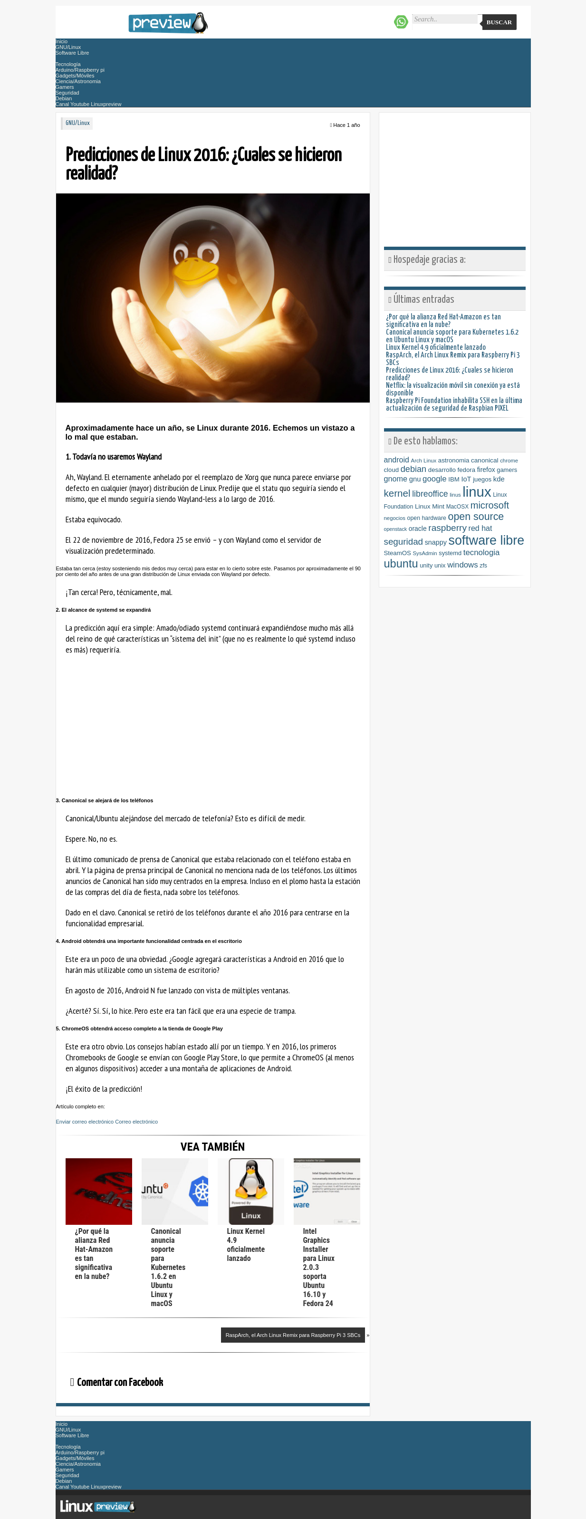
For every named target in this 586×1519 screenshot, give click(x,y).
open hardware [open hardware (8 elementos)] (426, 518)
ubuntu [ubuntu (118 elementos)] (401, 564)
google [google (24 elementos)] (435, 478)
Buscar (499, 22)
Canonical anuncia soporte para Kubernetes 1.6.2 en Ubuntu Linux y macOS (168, 1267)
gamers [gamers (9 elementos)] (507, 469)
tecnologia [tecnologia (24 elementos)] (481, 552)
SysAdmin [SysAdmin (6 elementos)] (425, 553)
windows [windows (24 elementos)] (462, 564)
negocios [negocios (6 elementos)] (394, 518)
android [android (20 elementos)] (396, 459)
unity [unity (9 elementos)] (426, 565)
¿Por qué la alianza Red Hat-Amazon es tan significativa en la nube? (443, 321)
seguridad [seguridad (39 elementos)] (403, 542)
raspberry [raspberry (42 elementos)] (447, 528)
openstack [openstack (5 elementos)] (395, 529)
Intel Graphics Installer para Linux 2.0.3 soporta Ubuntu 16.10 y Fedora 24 (319, 1267)
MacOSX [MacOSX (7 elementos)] (457, 506)
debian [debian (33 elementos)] (413, 469)
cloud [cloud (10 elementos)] (391, 469)
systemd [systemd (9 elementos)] (450, 553)
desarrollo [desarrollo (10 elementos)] (442, 469)
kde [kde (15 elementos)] (499, 479)
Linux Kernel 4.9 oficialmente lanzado (246, 1245)
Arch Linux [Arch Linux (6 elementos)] (424, 460)
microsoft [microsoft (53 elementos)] (490, 505)
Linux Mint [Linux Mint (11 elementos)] (429, 506)
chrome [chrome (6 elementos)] (509, 460)
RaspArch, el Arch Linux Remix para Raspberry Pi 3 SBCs (293, 1335)
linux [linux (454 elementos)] (476, 492)
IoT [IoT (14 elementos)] (466, 479)
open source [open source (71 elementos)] (476, 516)
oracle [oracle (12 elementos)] (418, 528)
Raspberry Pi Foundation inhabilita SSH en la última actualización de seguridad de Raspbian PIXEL (454, 404)
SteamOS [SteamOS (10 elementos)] (397, 553)
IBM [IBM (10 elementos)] (454, 479)
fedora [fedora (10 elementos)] (467, 469)
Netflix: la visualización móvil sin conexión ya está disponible (453, 389)
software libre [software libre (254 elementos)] (487, 540)
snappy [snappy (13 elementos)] (436, 542)
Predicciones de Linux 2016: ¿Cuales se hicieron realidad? (449, 374)
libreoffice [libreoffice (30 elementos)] (430, 494)
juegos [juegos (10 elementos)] (482, 479)
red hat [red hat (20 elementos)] (480, 528)
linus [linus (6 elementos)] (455, 495)
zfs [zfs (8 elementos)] (483, 565)
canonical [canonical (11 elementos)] (485, 460)
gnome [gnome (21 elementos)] (396, 478)
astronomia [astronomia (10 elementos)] (453, 460)
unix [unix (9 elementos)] (440, 565)
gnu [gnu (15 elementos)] (415, 479)
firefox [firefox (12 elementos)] (486, 469)
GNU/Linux (78, 123)
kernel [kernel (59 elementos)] (397, 493)
